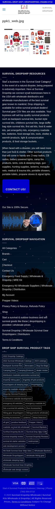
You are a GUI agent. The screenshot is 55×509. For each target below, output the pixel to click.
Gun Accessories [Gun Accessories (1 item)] (34, 408)
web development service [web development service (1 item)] (13, 446)
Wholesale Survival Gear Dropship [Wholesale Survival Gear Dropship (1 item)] (17, 465)
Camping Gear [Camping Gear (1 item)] (9, 370)
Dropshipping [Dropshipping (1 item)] (36, 384)
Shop (5, 312)
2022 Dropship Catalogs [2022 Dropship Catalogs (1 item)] (13, 356)
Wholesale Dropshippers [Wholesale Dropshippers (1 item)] (13, 455)
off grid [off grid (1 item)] (6, 422)
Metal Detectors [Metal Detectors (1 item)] (39, 418)
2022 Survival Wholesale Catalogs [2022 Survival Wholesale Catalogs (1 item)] (17, 361)
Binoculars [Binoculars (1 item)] (29, 366)
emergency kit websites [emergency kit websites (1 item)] (13, 403)
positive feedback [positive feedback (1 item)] (19, 422)
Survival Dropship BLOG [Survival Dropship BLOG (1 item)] (13, 432)
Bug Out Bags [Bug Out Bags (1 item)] (42, 366)
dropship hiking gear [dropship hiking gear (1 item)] (11, 380)
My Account (8, 295)
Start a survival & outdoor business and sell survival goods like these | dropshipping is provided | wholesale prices (24, 321)
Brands (6, 254)
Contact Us (8, 270)
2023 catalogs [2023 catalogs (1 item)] (40, 361)
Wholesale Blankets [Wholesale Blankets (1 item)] (42, 451)
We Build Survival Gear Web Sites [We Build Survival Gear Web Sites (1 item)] (17, 451)
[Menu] (4, 9)
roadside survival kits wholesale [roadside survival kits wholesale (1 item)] (16, 427)
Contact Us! (16, 189)
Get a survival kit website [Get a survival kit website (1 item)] (13, 408)
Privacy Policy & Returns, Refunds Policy (23, 306)
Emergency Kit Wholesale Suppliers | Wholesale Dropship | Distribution (27, 287)
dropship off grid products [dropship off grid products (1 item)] (33, 380)
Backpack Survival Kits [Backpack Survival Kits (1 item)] (12, 366)
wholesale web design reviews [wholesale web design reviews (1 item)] (15, 470)
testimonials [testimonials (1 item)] (33, 441)
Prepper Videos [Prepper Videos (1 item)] (35, 422)
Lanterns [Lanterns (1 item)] (26, 418)
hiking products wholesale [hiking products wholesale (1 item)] (37, 413)
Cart (4, 259)
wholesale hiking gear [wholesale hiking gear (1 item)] (35, 455)
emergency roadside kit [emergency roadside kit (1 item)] (35, 403)
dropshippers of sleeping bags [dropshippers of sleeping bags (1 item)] (15, 384)
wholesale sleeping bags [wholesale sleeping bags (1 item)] (13, 460)
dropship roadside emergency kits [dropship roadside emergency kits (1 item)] (17, 389)
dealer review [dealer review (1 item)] (42, 370)
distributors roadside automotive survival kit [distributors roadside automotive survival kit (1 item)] (21, 375)
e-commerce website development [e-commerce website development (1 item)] (17, 399)
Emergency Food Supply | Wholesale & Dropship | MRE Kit (22, 278)
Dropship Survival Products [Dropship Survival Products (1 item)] (14, 394)
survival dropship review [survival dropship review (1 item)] (13, 436)
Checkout (7, 265)
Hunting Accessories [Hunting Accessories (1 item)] (11, 418)
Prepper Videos (10, 300)
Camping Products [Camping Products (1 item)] (26, 370)
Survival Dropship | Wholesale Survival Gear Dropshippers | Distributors (25, 332)
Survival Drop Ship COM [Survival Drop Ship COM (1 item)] (36, 432)
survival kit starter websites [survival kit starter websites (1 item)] (14, 441)
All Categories (9, 248)
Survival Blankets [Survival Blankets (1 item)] (39, 427)
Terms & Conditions (12, 340)
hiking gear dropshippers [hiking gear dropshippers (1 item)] (13, 413)
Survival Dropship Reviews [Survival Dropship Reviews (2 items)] (37, 436)
